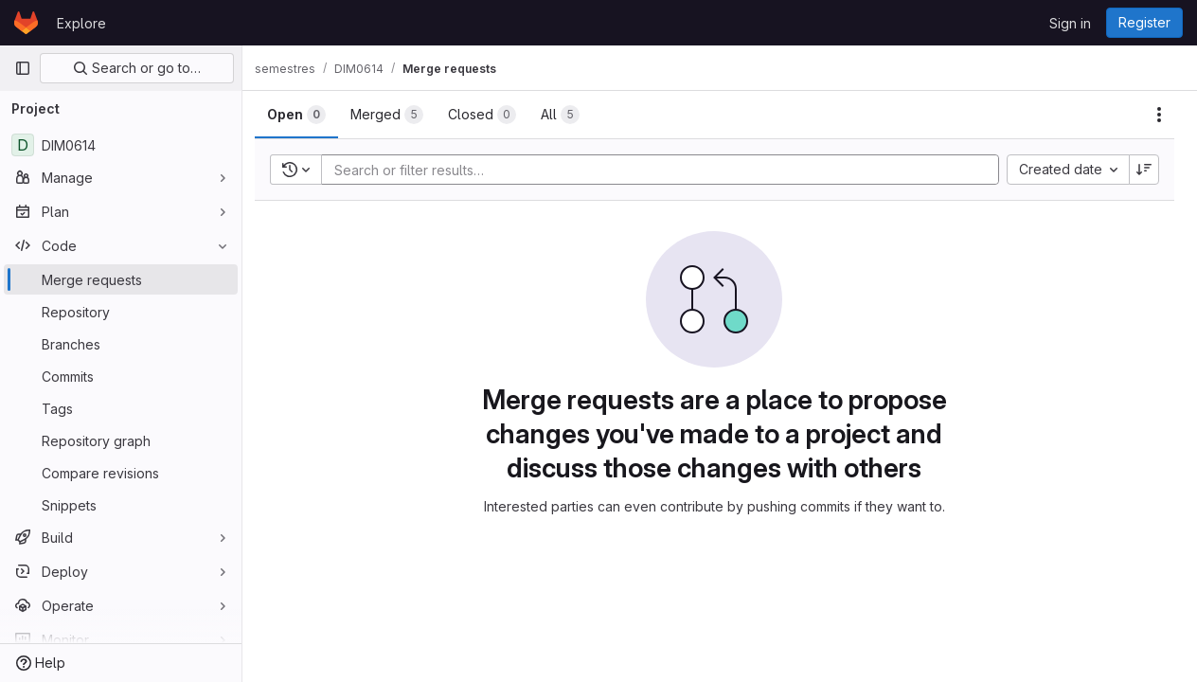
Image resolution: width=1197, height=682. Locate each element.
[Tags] (121, 408)
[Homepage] (26, 23)
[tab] (306, 114)
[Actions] (1159, 114)
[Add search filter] (671, 169)
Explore (81, 23)
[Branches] (121, 344)
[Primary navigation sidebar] (23, 68)
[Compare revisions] (121, 473)
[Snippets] (121, 505)
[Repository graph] (121, 440)
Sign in (1070, 23)
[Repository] (121, 311)
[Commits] (121, 376)
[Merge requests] (121, 279)
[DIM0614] (121, 145)
